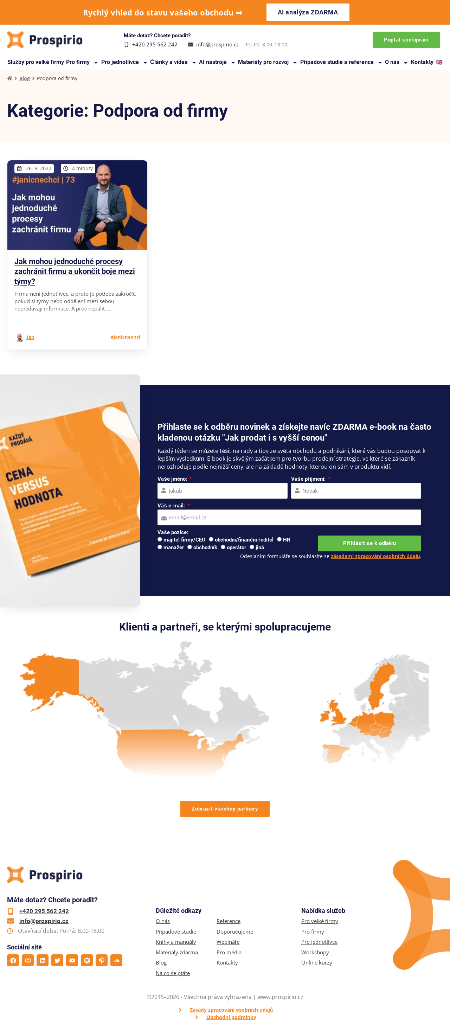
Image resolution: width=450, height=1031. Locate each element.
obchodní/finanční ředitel (244, 540)
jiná (260, 547)
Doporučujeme (235, 931)
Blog (24, 78)
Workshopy (315, 952)
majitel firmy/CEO (184, 540)
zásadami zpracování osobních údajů (375, 556)
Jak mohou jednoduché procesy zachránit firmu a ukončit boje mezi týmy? (74, 271)
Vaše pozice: (173, 532)
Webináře (228, 942)
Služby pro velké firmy (35, 62)
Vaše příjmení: (309, 479)
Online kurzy (316, 962)
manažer (173, 547)
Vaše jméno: (173, 479)
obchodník (205, 547)
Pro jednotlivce (124, 62)
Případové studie (176, 931)
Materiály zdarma (177, 952)
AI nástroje (217, 62)
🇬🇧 (439, 62)
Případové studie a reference (341, 62)
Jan (30, 337)
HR (286, 540)
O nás (397, 62)
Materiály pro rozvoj (268, 62)
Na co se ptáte (173, 973)
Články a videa (173, 62)
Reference (228, 921)
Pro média (229, 952)
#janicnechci (125, 337)
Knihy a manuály (176, 942)
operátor (236, 547)
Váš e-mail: (172, 505)
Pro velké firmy (319, 921)
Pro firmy (82, 62)
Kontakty (422, 62)
